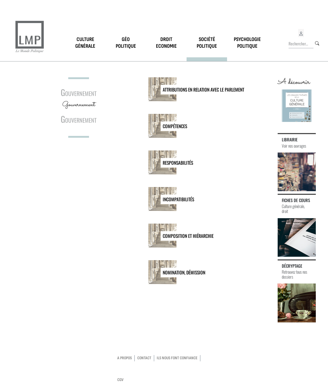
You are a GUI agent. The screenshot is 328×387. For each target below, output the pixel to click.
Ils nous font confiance (177, 358)
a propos (124, 358)
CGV (120, 379)
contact (144, 358)
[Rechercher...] (301, 43)
